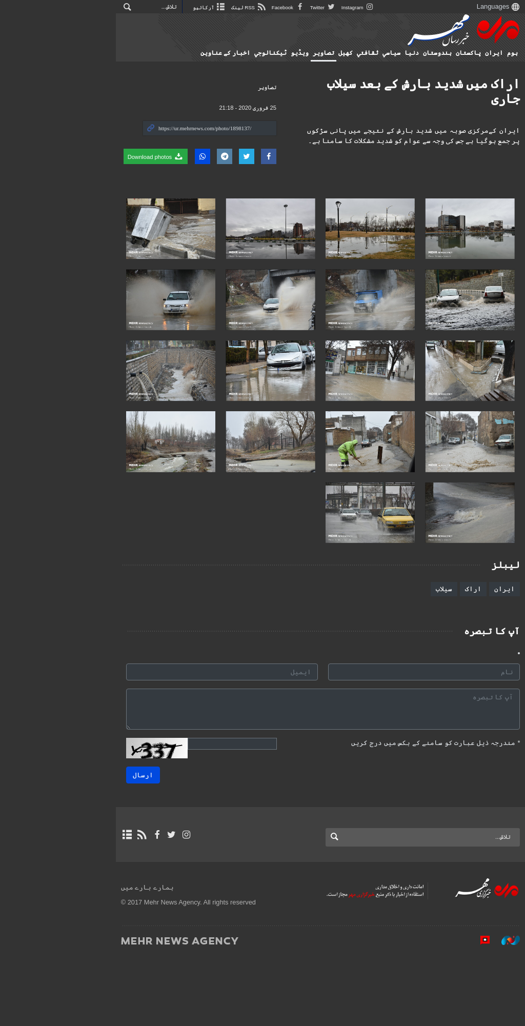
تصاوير (314, 52)
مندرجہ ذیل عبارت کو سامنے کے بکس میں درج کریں (425, 812)
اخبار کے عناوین (215, 52)
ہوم (502, 52)
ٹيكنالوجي (261, 52)
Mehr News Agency (453, 30)
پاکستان (458, 52)
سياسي (382, 52)
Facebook (182, 7)
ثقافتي (358, 52)
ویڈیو (290, 52)
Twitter (217, 7)
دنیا (402, 52)
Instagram (252, 7)
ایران (484, 52)
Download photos (50, 156)
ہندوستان (427, 52)
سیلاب (434, 658)
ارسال (133, 844)
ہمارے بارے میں (41, 956)
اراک (463, 658)
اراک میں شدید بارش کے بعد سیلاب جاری (397, 84)
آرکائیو (103, 7)
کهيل (336, 52)
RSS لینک (142, 7)
